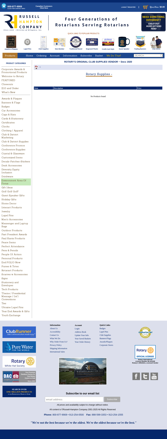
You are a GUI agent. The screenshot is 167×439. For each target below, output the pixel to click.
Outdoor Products (12, 230)
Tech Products (10, 289)
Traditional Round (75, 48)
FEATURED (8, 80)
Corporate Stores (106, 345)
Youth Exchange (11, 315)
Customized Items (12, 157)
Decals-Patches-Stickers (16, 161)
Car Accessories (11, 110)
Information (70, 55)
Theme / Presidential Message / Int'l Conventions (13, 296)
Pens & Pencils (10, 250)
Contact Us (54, 335)
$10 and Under (10, 88)
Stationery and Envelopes (10, 284)
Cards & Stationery (12, 118)
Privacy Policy (56, 345)
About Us (54, 328)
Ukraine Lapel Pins (12, 307)
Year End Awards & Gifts (16, 311)
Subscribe (86, 55)
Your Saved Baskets (83, 338)
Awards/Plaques (106, 342)
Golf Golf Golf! (10, 191)
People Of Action (12, 254)
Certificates (8, 122)
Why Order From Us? (58, 342)
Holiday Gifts (9, 199)
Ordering (41, 55)
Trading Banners (140, 48)
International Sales (57, 352)
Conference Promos (13, 145)
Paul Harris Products (13, 238)
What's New (8, 92)
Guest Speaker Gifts (13, 195)
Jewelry (6, 211)
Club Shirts (156, 48)
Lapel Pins (27, 48)
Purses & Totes (10, 266)
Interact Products (12, 207)
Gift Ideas (7, 187)
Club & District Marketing (10, 136)
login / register (128, 7)
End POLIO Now (11, 262)
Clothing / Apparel (12, 130)
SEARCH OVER (19, 391)
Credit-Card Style (108, 48)
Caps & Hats (9, 114)
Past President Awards (14, 234)
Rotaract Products (12, 270)
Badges (6, 106)
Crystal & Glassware (13, 153)
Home (29, 55)
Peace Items (9, 242)
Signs (5, 278)
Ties (4, 303)
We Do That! (113, 55)
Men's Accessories (12, 219)
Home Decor (9, 203)
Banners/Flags (105, 338)
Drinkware (7, 176)
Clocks (6, 126)
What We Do (55, 338)
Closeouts (7, 84)
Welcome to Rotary (13, 76)
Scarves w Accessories (15, 274)
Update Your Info (82, 335)
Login (77, 328)
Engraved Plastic (92, 48)
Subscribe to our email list (82, 393)
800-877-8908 (16, 7)
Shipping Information (58, 348)
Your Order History (82, 342)
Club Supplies (43, 48)
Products (10, 55)
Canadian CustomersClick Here (44, 7)
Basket (99, 55)
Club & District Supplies (15, 141)
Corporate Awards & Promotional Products (14, 71)
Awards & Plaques (11, 48)
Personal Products (12, 258)
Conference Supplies (13, 149)
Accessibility (55, 332)
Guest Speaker (124, 48)
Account (55, 55)
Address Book (80, 332)
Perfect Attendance (13, 246)
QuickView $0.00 (153, 7)
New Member (59, 48)
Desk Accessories (12, 165)
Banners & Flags (11, 102)
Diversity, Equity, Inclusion (11, 171)
